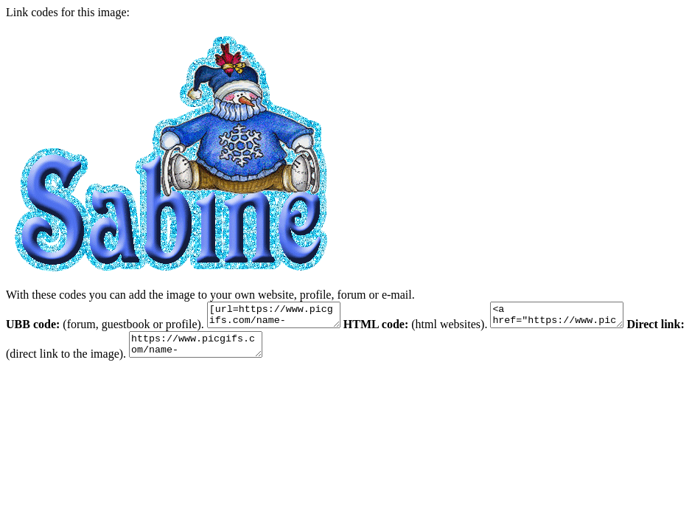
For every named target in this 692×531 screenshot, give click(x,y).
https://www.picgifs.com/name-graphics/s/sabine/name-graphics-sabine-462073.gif (263, 351)
